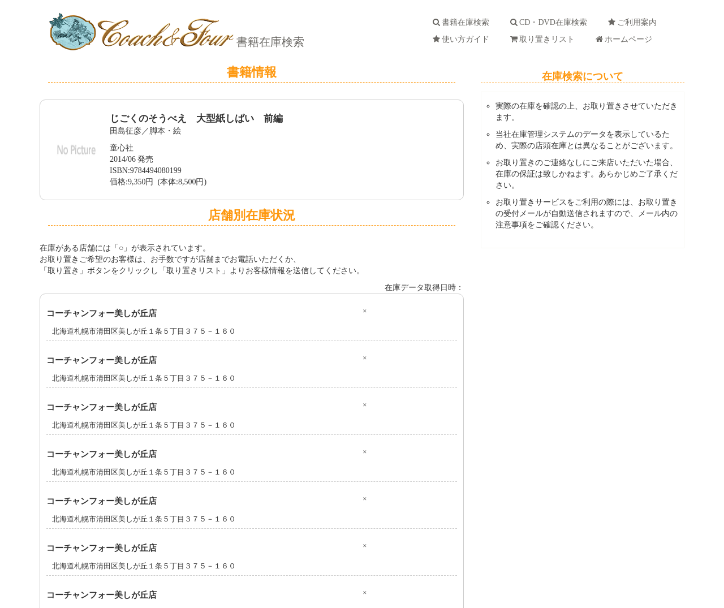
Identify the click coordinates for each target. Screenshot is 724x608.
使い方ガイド (463, 39)
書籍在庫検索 (269, 42)
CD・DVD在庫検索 (550, 22)
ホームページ (626, 39)
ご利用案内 (634, 22)
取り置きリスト (544, 39)
